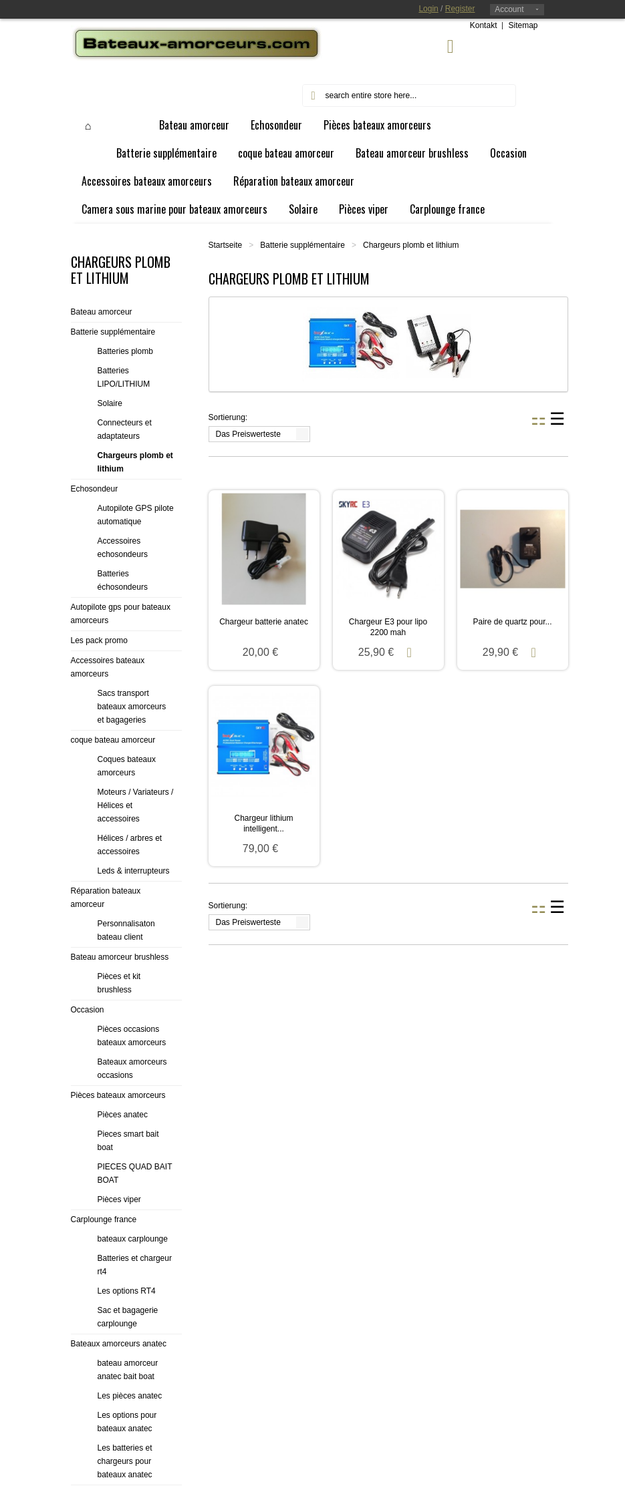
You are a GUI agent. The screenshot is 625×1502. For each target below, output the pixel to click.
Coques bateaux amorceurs (127, 766)
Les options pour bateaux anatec (127, 1422)
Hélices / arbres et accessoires (130, 844)
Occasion (87, 1009)
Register (460, 8)
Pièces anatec (123, 1114)
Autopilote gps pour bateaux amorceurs (120, 613)
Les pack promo (99, 640)
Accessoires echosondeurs (123, 547)
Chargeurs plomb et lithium (135, 462)
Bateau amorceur (101, 312)
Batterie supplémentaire (302, 245)
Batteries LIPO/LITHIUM (124, 377)
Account (509, 9)
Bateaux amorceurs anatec (118, 1343)
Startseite (226, 245)
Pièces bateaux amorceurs (118, 1095)
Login (428, 8)
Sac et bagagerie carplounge (128, 1317)
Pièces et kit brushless (119, 983)
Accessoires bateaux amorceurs (108, 667)
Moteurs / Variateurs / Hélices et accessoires (136, 805)
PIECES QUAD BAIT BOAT (135, 1173)
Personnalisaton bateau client (126, 930)
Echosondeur (94, 489)
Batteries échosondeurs (123, 580)
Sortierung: (228, 417)
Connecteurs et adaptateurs (125, 429)
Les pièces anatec (130, 1395)
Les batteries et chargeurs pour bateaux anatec (125, 1461)
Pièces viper (119, 1199)
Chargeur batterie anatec (263, 621)
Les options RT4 (127, 1291)
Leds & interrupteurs (134, 871)
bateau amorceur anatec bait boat (128, 1369)
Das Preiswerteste (248, 434)
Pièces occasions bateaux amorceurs (132, 1035)
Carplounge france (104, 1219)
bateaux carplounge (133, 1239)
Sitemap (522, 25)
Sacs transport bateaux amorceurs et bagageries (132, 707)
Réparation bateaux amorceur (106, 897)
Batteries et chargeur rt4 (135, 1265)
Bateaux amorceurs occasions (132, 1068)
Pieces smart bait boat (128, 1140)
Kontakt (483, 25)
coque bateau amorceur (113, 740)
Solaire (110, 403)
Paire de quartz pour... (512, 621)
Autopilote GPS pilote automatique (136, 515)
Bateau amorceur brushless (120, 957)
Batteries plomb (125, 351)
